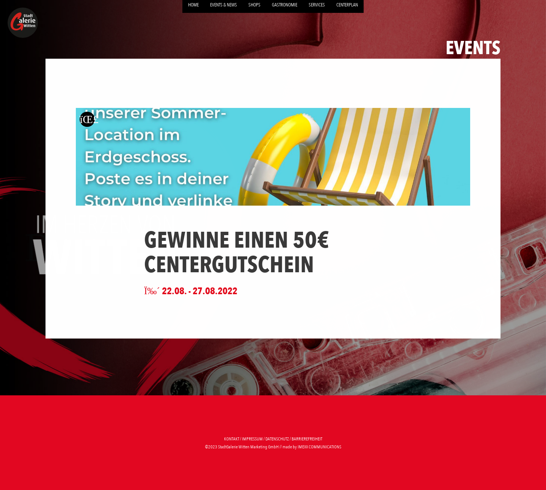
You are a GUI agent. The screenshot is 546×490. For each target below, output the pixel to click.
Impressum (252, 439)
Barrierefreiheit (307, 439)
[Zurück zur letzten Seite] (87, 118)
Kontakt (231, 439)
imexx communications (319, 447)
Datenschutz (277, 439)
